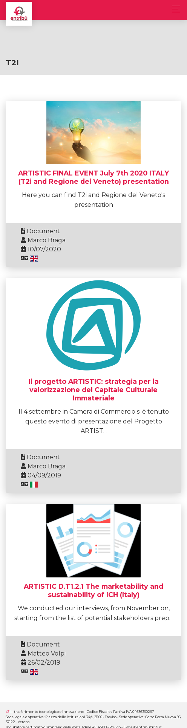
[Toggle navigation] (174, 9)
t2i (8, 712)
